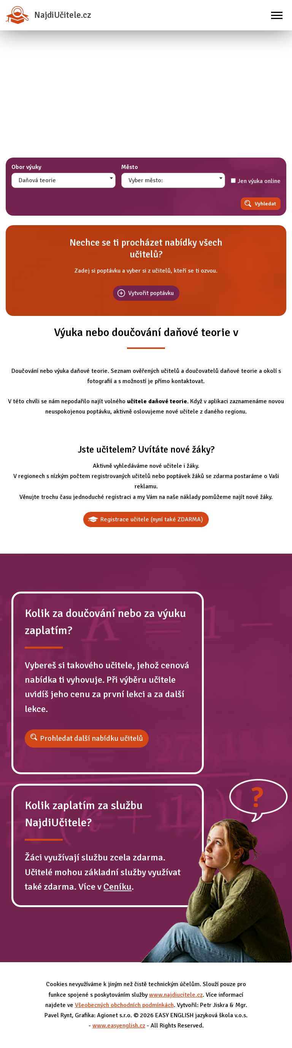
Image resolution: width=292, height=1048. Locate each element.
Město (129, 167)
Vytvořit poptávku (151, 293)
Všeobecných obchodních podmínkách (124, 1005)
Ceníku (117, 886)
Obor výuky (26, 167)
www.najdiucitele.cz (176, 995)
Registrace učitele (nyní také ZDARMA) (151, 519)
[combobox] (63, 180)
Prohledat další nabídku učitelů (91, 738)
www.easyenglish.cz (118, 1025)
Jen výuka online (256, 181)
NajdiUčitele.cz (48, 15)
